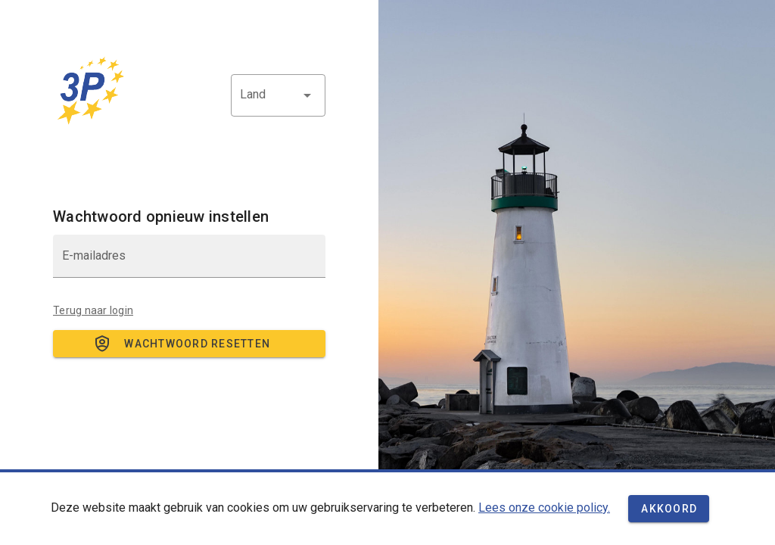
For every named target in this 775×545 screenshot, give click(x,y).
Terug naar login (93, 310)
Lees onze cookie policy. (544, 507)
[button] (278, 95)
